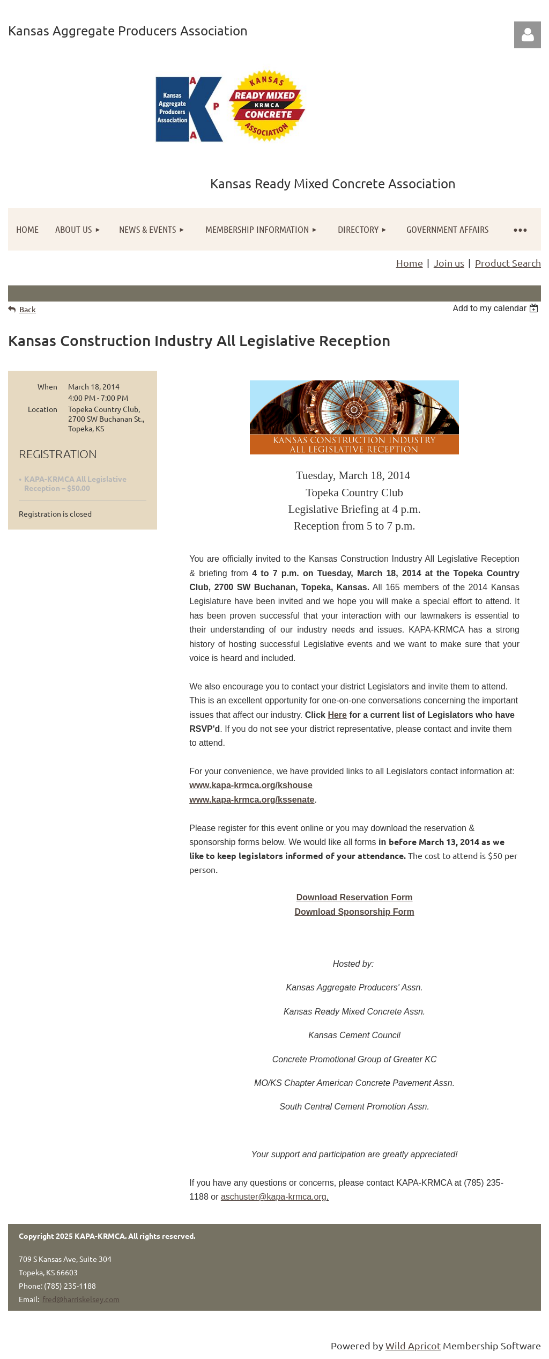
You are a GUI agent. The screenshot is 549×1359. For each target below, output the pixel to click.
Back (27, 309)
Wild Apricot (413, 1345)
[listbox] (496, 308)
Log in (527, 34)
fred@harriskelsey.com (81, 1299)
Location (42, 409)
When (47, 386)
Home (409, 262)
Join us (449, 262)
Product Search (508, 262)
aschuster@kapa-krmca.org (274, 1196)
